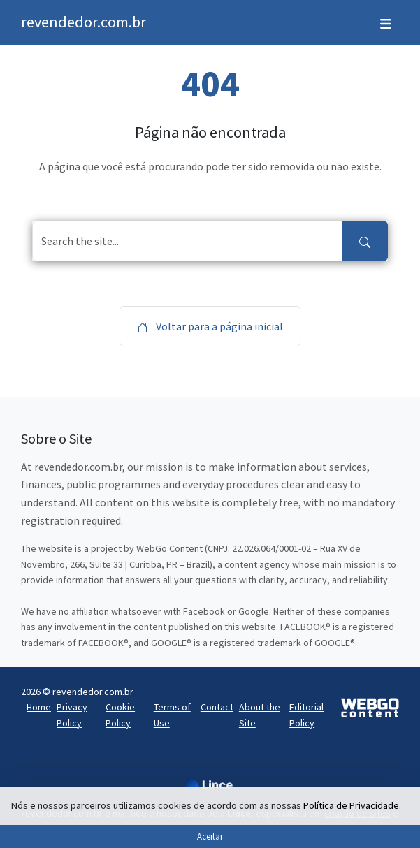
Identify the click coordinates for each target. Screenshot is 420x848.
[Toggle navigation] (385, 22)
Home (39, 707)
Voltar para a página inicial (210, 326)
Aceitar (210, 836)
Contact (217, 707)
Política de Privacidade (351, 805)
